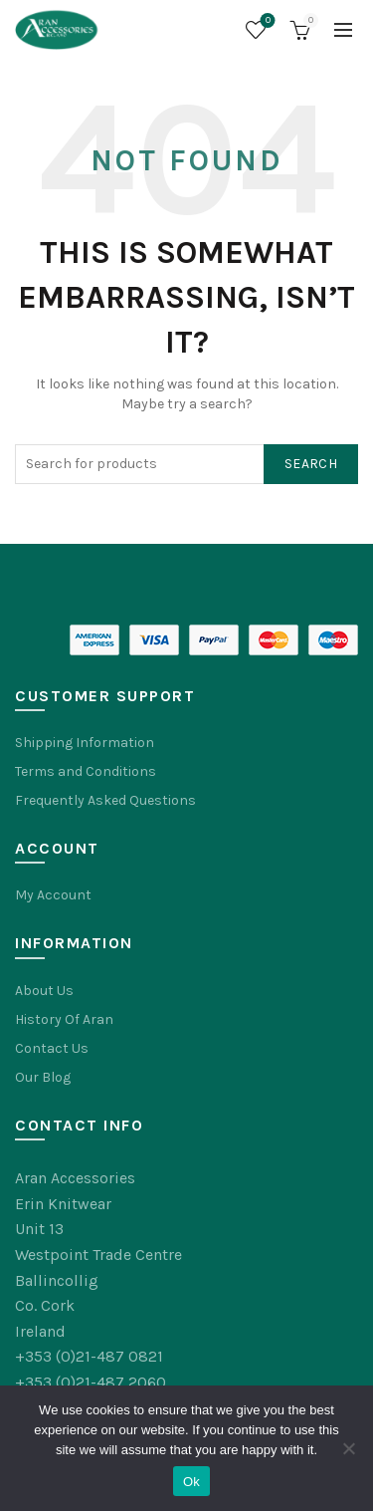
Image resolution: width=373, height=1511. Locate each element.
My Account (53, 894)
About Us (44, 990)
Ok (191, 1481)
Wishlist (266, 21)
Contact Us (52, 1048)
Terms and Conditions (85, 771)
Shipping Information (84, 742)
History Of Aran (64, 1019)
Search (310, 463)
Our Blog (43, 1077)
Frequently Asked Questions (105, 800)
